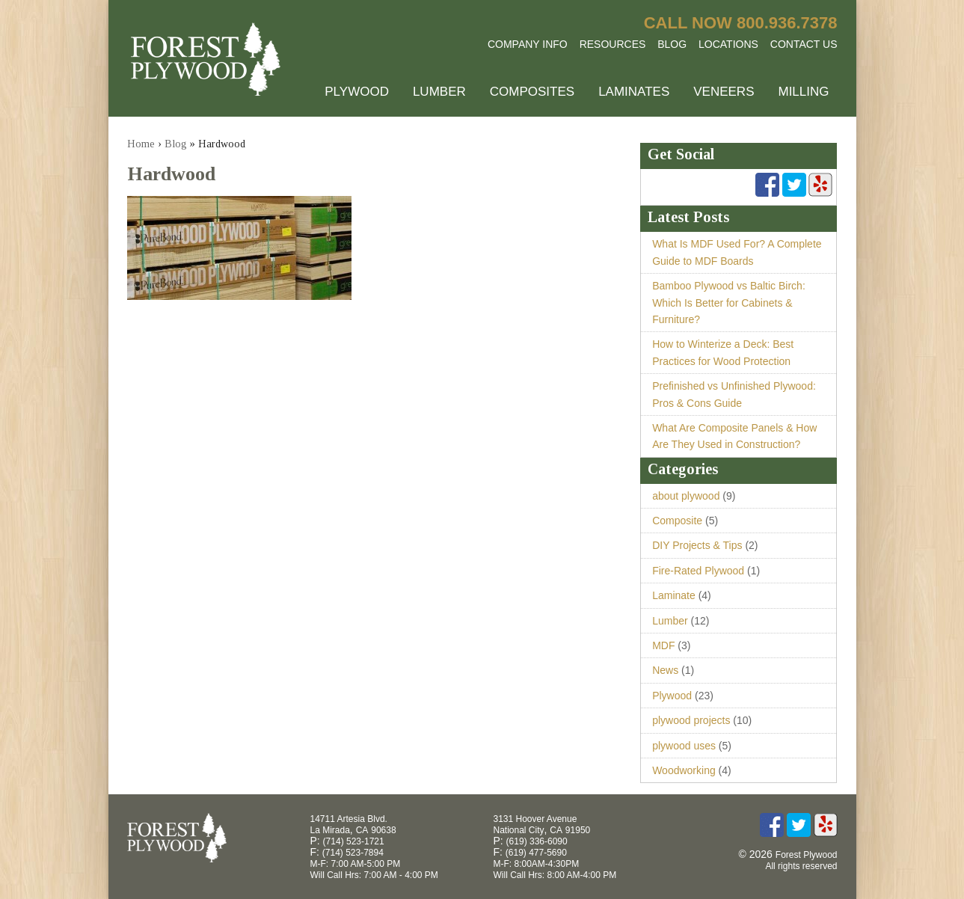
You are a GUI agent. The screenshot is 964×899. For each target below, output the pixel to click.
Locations (728, 44)
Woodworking (684, 770)
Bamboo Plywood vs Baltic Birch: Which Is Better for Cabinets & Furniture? (728, 302)
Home (141, 144)
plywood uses (684, 746)
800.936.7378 (787, 22)
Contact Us (804, 44)
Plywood (357, 92)
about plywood (685, 496)
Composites (532, 92)
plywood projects (691, 720)
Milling (803, 92)
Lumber (439, 92)
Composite (677, 521)
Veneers (723, 92)
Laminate (674, 595)
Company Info (528, 44)
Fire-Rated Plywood (698, 571)
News (665, 670)
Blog (672, 44)
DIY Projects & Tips (697, 545)
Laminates (633, 92)
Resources (613, 44)
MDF (663, 645)
